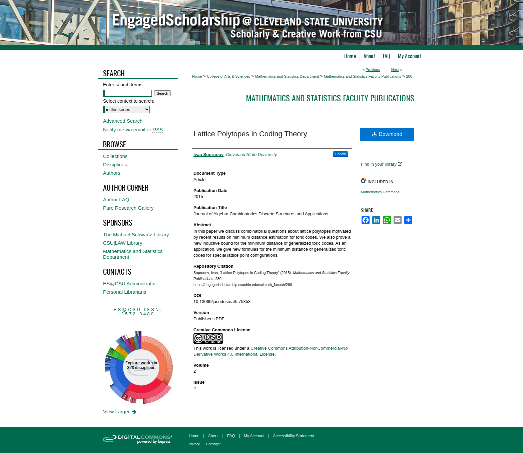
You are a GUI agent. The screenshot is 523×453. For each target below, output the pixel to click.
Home (197, 76)
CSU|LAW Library (122, 243)
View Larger (120, 411)
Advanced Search (122, 121)
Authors (111, 173)
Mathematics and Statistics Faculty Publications (362, 76)
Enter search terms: (123, 84)
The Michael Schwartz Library (136, 234)
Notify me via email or (133, 129)
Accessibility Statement (293, 436)
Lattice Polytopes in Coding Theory (250, 134)
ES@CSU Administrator (129, 283)
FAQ (231, 436)
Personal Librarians (124, 292)
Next (395, 70)
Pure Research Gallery (128, 208)
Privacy (194, 444)
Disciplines (115, 164)
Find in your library (381, 164)
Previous (373, 70)
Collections (115, 156)
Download (387, 134)
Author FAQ (116, 199)
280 (409, 76)
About (213, 436)
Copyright (213, 444)
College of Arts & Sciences (228, 76)
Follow (340, 154)
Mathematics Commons (380, 192)
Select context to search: (128, 101)
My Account (254, 436)
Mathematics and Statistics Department (287, 76)
